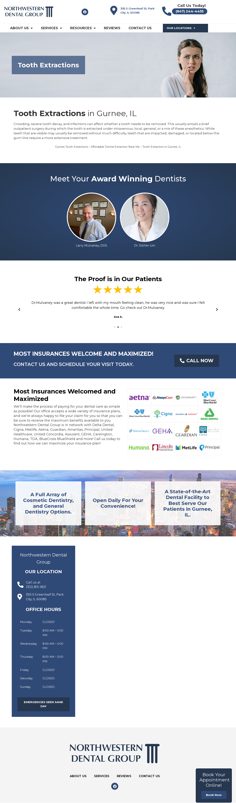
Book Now (214, 795)
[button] (114, 327)
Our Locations (181, 28)
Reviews (112, 28)
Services (51, 28)
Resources (83, 28)
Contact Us (140, 28)
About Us (21, 28)
